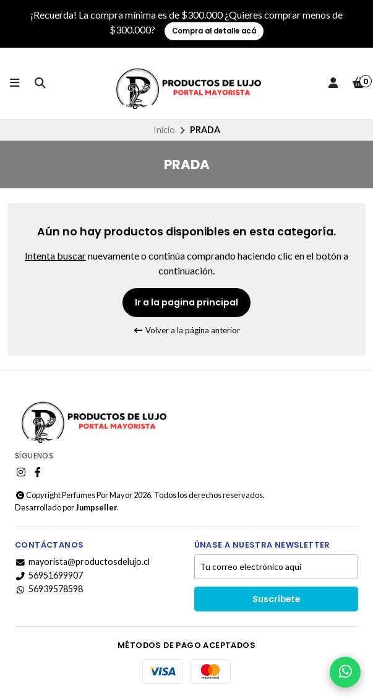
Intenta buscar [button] (55, 255)
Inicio (164, 130)
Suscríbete (276, 599)
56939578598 (49, 589)
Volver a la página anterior (186, 330)
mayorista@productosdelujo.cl (82, 562)
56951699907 (49, 575)
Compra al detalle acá (214, 31)
